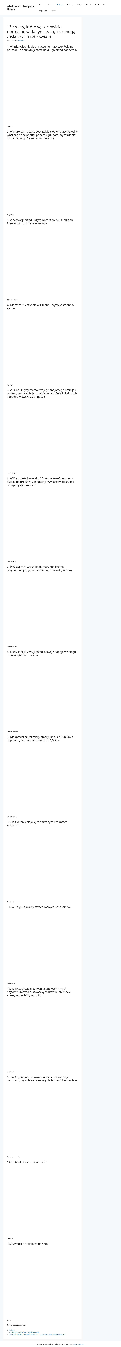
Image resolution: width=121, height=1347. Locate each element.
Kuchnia (53, 11)
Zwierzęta (70, 5)
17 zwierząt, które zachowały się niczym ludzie (24, 1332)
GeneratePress (79, 1344)
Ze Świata (60, 5)
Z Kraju (80, 5)
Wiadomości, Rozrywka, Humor (21, 8)
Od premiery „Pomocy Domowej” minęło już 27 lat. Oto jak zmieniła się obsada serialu (37, 1334)
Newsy (41, 5)
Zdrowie (89, 5)
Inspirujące (43, 11)
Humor (105, 5)
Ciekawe (50, 5)
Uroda (97, 5)
